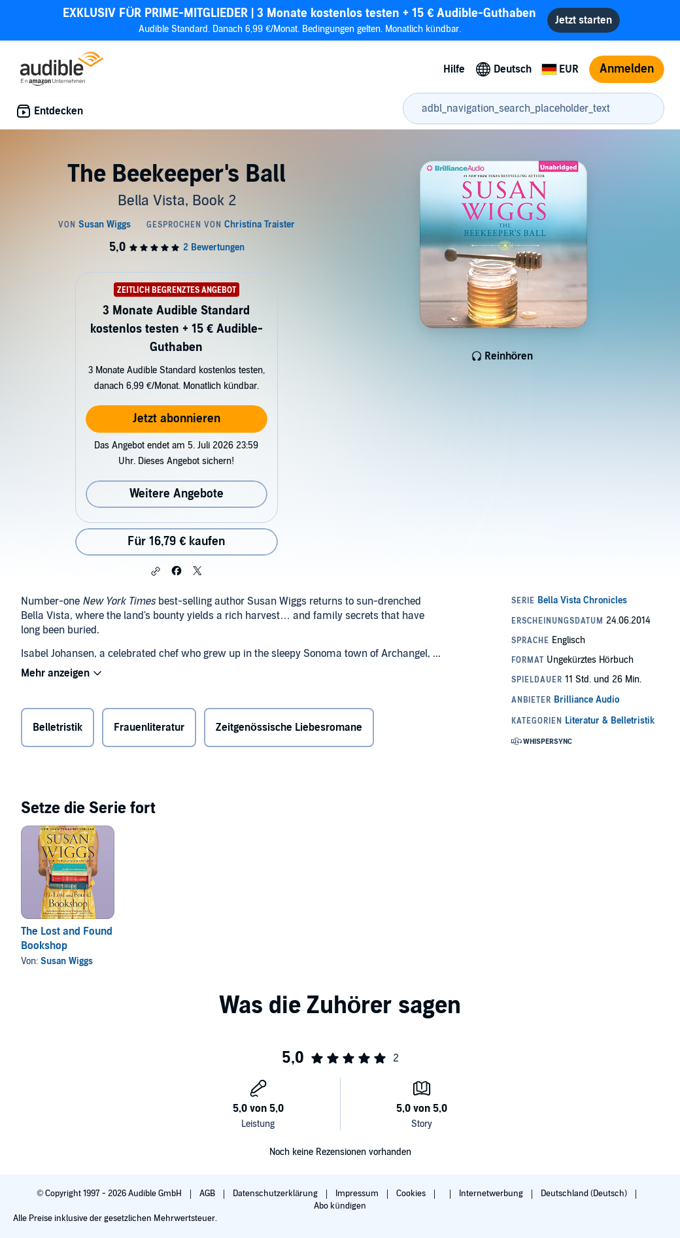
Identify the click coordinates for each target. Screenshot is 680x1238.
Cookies (412, 1193)
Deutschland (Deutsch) (585, 1193)
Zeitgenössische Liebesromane (289, 727)
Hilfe (454, 69)
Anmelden (627, 69)
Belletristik (57, 727)
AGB (208, 1193)
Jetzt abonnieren (176, 419)
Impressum (358, 1193)
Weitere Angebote (176, 494)
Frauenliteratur (149, 727)
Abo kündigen (340, 1206)
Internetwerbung (492, 1193)
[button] (155, 571)
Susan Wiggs (67, 961)
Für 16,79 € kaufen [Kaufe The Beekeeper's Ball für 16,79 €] (176, 541)
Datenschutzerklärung (276, 1193)
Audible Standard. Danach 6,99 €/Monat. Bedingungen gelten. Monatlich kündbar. (299, 20)
